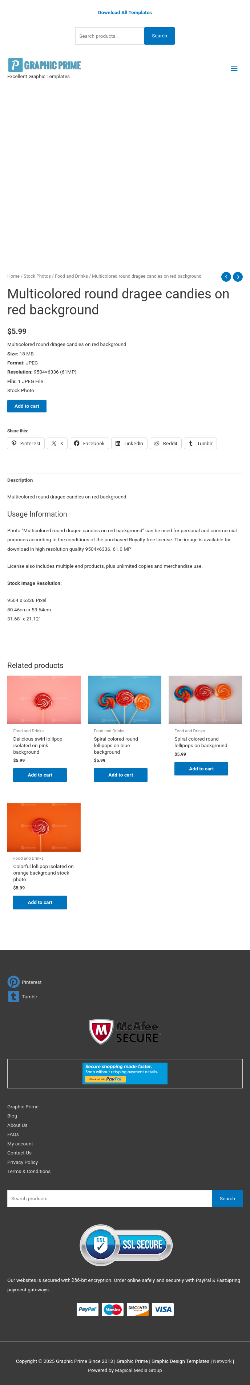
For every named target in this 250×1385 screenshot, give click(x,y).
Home (13, 276)
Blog (12, 1116)
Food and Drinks (71, 276)
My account (20, 1143)
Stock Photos (37, 276)
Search (159, 35)
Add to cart (27, 406)
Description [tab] (20, 480)
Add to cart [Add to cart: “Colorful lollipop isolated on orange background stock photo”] (40, 902)
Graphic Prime (23, 1106)
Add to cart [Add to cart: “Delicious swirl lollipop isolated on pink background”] (40, 775)
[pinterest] (24, 981)
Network (222, 1361)
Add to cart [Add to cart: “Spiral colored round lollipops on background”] (201, 768)
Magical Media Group (138, 1370)
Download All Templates (125, 12)
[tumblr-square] (22, 996)
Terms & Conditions (29, 1171)
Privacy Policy (22, 1162)
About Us (17, 1125)
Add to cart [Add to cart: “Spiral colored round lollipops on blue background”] (120, 775)
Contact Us (19, 1153)
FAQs (13, 1134)
